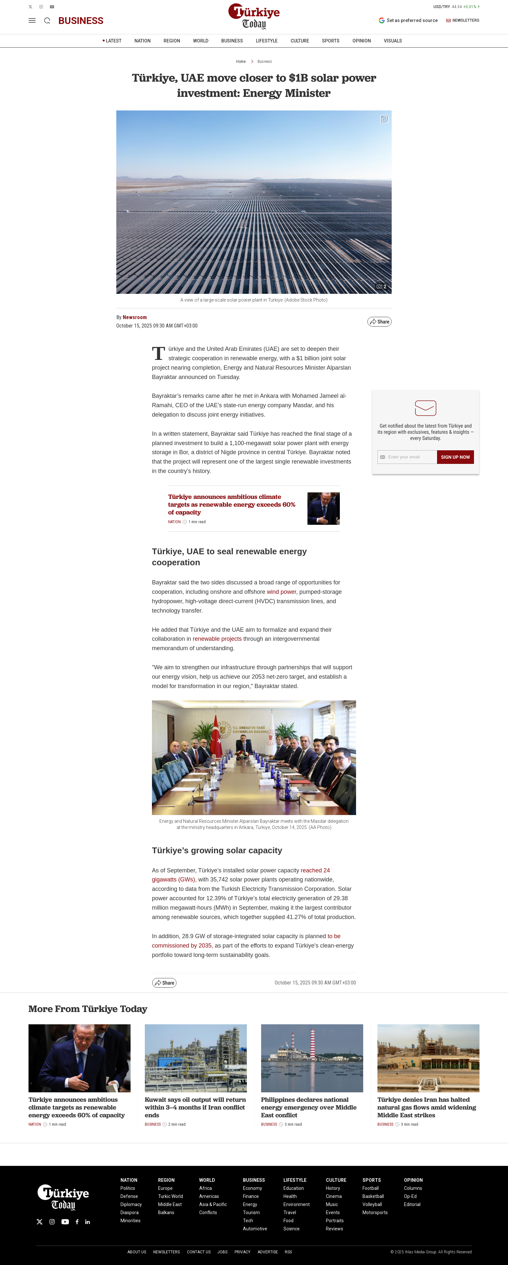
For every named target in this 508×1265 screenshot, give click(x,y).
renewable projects (217, 639)
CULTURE (300, 40)
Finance (251, 1196)
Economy (252, 1188)
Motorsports (375, 1212)
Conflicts (208, 1212)
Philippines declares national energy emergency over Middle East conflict (309, 1107)
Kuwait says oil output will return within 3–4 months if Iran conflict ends (195, 1107)
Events (333, 1212)
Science (291, 1228)
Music (332, 1204)
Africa (205, 1188)
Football (371, 1188)
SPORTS (331, 40)
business (80, 20)
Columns (413, 1188)
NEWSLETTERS (462, 20)
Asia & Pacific (213, 1204)
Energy (250, 1204)
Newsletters (166, 1252)
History (333, 1188)
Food (288, 1220)
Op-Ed (410, 1196)
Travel (289, 1212)
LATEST (113, 40)
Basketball (373, 1196)
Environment (296, 1204)
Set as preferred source (408, 20)
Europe (165, 1188)
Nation (174, 522)
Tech (248, 1220)
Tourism (251, 1212)
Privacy (242, 1252)
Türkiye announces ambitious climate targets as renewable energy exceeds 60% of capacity (231, 504)
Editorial (412, 1204)
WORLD (200, 40)
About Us (136, 1252)
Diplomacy (131, 1204)
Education (293, 1188)
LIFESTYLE (267, 40)
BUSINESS (232, 40)
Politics (128, 1188)
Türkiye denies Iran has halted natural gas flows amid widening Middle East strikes (426, 1107)
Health (290, 1196)
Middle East (170, 1204)
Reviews (334, 1228)
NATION (142, 40)
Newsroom (135, 317)
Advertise (268, 1252)
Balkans (166, 1212)
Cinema (334, 1196)
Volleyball (372, 1204)
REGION (172, 40)
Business (265, 61)
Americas (209, 1196)
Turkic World (170, 1196)
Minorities (131, 1220)
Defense (129, 1196)
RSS (288, 1252)
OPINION (361, 40)
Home (241, 61)
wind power (281, 592)
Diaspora (130, 1212)
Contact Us (199, 1252)
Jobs (222, 1252)
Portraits (335, 1220)
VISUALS (393, 40)
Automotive (255, 1228)
